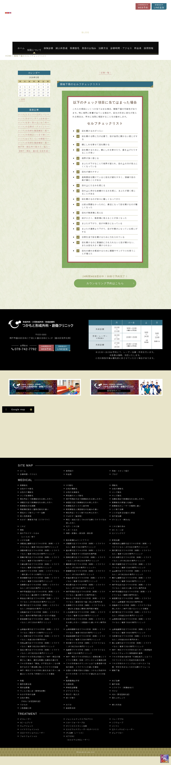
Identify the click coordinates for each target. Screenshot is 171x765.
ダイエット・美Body (121, 519)
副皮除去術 (71, 708)
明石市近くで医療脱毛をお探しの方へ (36, 499)
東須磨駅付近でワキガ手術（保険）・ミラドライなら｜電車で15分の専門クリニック (39, 579)
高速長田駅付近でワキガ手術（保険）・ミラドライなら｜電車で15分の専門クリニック (85, 638)
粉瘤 (22, 680)
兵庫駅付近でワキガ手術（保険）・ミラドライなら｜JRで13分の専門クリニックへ (39, 586)
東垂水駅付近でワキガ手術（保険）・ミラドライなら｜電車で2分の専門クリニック (85, 579)
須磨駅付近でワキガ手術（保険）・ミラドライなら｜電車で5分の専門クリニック (85, 545)
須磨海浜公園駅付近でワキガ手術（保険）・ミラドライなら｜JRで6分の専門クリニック (131, 545)
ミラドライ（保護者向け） (123, 687)
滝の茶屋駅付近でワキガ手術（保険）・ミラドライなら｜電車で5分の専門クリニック (131, 566)
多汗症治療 (117, 516)
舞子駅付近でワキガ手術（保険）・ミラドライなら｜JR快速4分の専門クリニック (39, 607)
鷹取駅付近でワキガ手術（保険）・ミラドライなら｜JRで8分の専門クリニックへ (85, 566)
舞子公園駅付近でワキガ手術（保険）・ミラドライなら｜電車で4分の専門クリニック (131, 579)
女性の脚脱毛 (117, 488)
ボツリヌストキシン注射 (76, 726)
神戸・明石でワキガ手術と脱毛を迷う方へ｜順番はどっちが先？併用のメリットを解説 (40, 672)
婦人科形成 (117, 704)
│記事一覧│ (105, 72)
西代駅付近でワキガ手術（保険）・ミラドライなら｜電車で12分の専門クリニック (131, 552)
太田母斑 (70, 684)
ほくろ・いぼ (117, 530)
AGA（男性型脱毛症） (121, 694)
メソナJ (115, 726)
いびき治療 (25, 540)
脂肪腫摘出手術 (72, 680)
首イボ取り (71, 697)
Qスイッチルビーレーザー (123, 729)
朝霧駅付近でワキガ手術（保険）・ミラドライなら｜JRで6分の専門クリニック (85, 573)
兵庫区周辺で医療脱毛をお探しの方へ (128, 499)
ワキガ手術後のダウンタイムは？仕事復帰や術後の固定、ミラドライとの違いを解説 (86, 665)
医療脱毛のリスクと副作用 (77, 506)
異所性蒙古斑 (26, 684)
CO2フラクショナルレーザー (32, 733)
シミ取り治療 (117, 509)
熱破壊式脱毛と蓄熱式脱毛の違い (34, 509)
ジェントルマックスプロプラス (79, 719)
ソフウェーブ (117, 722)
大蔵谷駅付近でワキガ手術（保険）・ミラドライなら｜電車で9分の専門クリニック (39, 566)
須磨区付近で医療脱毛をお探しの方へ (36, 502)
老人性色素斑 (26, 516)
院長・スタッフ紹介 (120, 471)
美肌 (22, 530)
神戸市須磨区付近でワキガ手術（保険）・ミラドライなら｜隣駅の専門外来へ (131, 593)
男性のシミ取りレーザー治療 (32, 512)
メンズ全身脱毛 (26, 495)
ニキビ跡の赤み (118, 526)
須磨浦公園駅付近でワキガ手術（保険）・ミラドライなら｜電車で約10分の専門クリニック (39, 545)
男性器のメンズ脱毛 (74, 495)
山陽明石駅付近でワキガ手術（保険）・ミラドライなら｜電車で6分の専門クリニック (131, 621)
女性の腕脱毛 (71, 488)
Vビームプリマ (26, 722)
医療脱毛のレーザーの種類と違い (126, 506)
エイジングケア (118, 533)
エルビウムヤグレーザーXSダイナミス (82, 729)
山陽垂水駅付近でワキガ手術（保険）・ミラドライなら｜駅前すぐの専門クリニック (39, 631)
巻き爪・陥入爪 (72, 694)
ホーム (23, 471)
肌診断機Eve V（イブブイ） (78, 540)
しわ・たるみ (71, 530)
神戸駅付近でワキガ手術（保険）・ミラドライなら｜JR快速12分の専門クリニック (131, 614)
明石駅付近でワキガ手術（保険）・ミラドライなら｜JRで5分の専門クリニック (85, 586)
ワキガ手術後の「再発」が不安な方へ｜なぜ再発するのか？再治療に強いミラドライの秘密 (40, 665)
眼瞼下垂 (116, 670)
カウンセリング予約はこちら (105, 283)
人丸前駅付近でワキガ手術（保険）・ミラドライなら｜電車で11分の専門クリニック (85, 614)
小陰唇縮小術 (26, 708)
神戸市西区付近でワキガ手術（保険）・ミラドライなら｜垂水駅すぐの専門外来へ (85, 593)
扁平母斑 (116, 684)
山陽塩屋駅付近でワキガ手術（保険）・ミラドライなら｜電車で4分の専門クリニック (131, 631)
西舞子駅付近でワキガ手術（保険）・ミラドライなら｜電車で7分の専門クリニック (39, 559)
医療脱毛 (24, 485)
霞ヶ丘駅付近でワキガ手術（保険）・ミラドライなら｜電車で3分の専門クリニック (131, 645)
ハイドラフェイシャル (29, 729)
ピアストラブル (72, 691)
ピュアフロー (117, 733)
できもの (24, 704)
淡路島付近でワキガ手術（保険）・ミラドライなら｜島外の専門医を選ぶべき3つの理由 (39, 614)
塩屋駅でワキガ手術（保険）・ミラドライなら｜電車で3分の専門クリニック (85, 651)
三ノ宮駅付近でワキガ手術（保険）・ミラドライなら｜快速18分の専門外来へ (39, 638)
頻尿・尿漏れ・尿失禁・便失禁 (79, 533)
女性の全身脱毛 (72, 492)
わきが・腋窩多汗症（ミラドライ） (35, 519)
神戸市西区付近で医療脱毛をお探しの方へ (84, 499)
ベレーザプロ (117, 719)
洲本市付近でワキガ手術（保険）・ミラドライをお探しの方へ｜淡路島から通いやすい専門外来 (86, 622)
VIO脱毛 (69, 485)
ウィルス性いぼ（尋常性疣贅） (33, 691)
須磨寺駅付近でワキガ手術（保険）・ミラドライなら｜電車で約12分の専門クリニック (39, 552)
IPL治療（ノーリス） (75, 733)
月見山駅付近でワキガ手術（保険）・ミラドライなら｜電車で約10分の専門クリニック (39, 645)
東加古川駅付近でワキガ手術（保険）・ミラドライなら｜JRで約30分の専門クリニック (39, 600)
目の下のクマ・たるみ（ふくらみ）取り (29, 535)
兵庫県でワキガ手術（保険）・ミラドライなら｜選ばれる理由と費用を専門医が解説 (85, 607)
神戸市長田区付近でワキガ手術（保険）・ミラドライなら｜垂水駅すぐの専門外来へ (39, 593)
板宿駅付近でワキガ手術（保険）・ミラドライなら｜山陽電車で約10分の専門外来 (131, 600)
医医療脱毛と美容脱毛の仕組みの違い (82, 509)
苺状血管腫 (25, 687)
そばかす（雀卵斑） (74, 516)
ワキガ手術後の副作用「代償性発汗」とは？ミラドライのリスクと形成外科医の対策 (132, 658)
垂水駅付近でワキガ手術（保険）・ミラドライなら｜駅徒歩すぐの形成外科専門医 (85, 552)
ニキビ (23, 526)
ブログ (115, 474)
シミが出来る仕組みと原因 (123, 512)
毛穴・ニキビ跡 (72, 526)
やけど (115, 691)
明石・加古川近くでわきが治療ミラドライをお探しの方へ (86, 521)
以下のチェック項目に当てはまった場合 (105, 102)
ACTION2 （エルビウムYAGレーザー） (78, 738)
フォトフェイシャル (28, 736)
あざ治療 (116, 680)
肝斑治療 (116, 540)
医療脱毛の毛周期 (27, 506)
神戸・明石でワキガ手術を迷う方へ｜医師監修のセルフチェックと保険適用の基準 (132, 651)
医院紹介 (70, 471)
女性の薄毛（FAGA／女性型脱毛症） (31, 699)
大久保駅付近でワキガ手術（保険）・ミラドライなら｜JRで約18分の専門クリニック (131, 559)
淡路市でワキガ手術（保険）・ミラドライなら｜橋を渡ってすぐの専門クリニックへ (39, 573)
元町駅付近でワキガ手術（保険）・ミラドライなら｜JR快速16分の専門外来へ (131, 638)
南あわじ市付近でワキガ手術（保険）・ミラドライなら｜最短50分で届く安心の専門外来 (85, 600)
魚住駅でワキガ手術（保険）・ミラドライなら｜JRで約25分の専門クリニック (85, 645)
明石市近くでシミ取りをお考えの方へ (82, 512)
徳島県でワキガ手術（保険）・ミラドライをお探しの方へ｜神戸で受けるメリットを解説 (131, 607)
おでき (69, 704)
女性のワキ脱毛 (26, 488)
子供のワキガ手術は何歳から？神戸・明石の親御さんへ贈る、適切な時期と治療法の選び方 (40, 658)
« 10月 (22, 99)
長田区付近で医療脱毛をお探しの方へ (82, 502)
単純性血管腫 (71, 687)
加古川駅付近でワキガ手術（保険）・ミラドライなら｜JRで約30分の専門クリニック (39, 651)
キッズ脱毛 (117, 495)
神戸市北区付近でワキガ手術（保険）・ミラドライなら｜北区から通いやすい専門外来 (131, 586)
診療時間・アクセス (28, 474)
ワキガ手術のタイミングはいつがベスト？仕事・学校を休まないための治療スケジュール (131, 665)
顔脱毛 (115, 485)
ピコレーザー (26, 719)
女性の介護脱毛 (26, 492)
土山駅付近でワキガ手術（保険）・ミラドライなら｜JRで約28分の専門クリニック (131, 573)
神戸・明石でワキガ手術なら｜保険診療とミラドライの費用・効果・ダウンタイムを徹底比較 (86, 658)
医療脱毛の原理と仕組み (122, 502)
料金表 (69, 474)
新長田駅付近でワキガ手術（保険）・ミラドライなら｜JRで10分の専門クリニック (39, 621)
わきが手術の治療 (27, 694)
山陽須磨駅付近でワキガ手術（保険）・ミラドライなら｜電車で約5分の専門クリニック (85, 631)
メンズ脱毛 (117, 492)
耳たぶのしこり (118, 697)
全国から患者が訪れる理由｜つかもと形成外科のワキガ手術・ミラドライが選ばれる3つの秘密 (86, 673)
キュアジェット (26, 726)
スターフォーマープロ (75, 722)
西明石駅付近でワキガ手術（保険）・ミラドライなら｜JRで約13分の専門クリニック (85, 559)
